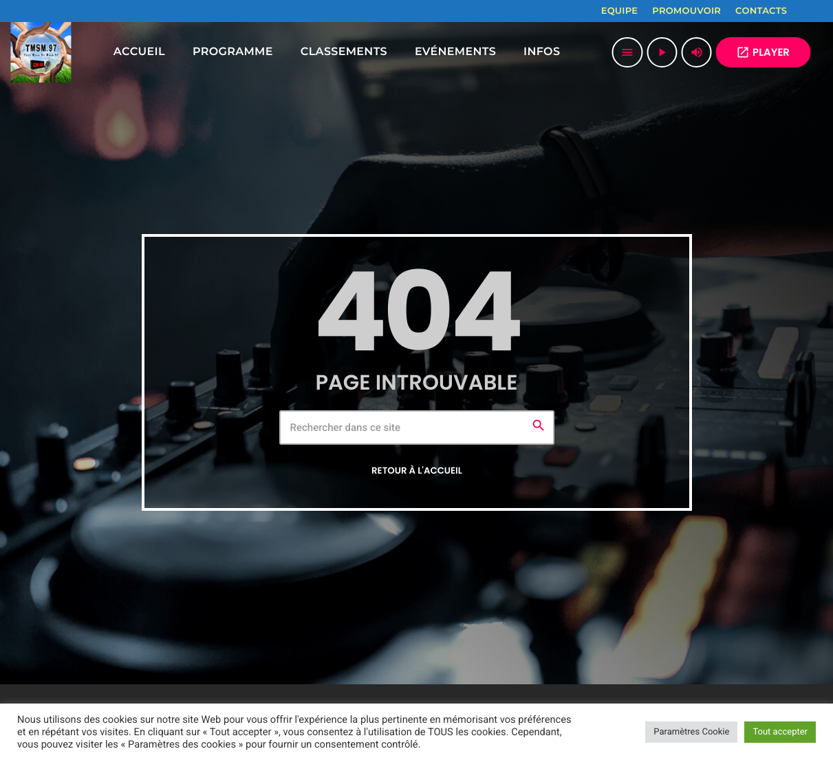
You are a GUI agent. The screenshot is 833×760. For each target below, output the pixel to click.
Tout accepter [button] (780, 732)
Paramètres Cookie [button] (691, 732)
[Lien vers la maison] (40, 52)
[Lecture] (662, 52)
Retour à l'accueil (416, 470)
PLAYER (763, 52)
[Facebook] (806, 11)
